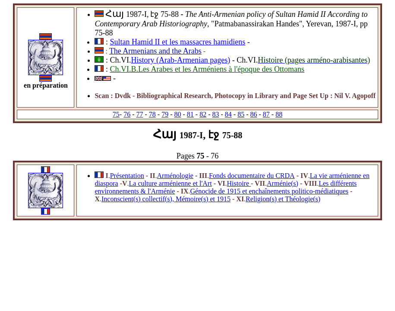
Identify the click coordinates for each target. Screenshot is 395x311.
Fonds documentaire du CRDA (252, 175)
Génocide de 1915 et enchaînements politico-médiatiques (269, 191)
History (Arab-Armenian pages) (180, 60)
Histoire (239, 183)
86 (253, 114)
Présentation (127, 175)
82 (202, 114)
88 (278, 114)
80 (177, 114)
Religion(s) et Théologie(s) (283, 199)
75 (116, 114)
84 (228, 114)
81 (190, 114)
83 (215, 114)
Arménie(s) (282, 183)
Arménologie (175, 175)
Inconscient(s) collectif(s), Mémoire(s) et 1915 (166, 199)
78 (152, 114)
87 (266, 114)
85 (240, 114)
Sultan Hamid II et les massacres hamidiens (177, 42)
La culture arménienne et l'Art (170, 183)
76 (126, 114)
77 (139, 114)
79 (164, 114)
